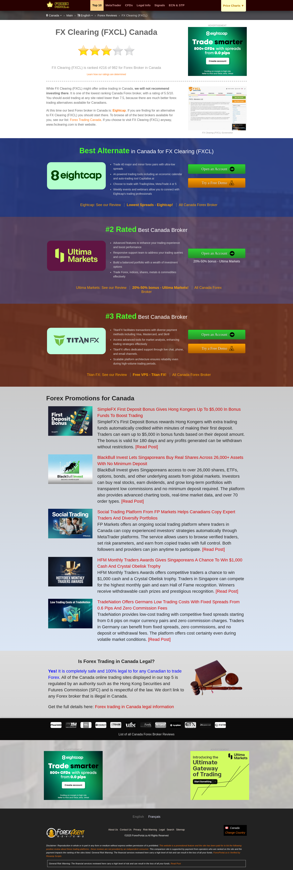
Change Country (235, 832)
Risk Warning (150, 829)
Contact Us (125, 829)
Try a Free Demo (226, 181)
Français (154, 816)
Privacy (137, 829)
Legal (162, 829)
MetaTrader (113, 5)
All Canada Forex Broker (198, 216)
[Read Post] (146, 446)
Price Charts (233, 5)
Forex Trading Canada (85, 120)
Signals (160, 5)
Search (170, 829)
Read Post (176, 863)
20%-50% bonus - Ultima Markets (228, 259)
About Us (113, 829)
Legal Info (144, 5)
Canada (54, 15)
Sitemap (180, 829)
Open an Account (226, 170)
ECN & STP (176, 5)
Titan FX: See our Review (107, 386)
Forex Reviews (107, 15)
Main (69, 15)
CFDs (129, 5)
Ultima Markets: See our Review (101, 299)
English (85, 15)
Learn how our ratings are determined (106, 74)
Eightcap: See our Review (100, 216)
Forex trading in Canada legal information (118, 701)
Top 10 (96, 5)
